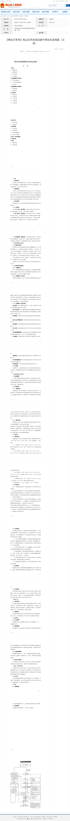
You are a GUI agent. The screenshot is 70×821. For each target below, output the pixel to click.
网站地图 (55, 816)
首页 (8, 15)
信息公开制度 (45, 11)
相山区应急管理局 (14, 15)
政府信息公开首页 (5, 11)
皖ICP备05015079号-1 (21, 818)
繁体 (54, 1)
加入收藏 (66, 1)
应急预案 (26, 15)
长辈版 (57, 1)
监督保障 (65, 11)
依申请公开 (55, 11)
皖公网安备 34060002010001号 (34, 818)
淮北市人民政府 (8, 1)
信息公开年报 (35, 11)
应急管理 (21, 15)
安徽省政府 (3, 1)
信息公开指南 (26, 11)
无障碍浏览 (62, 1)
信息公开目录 (16, 11)
